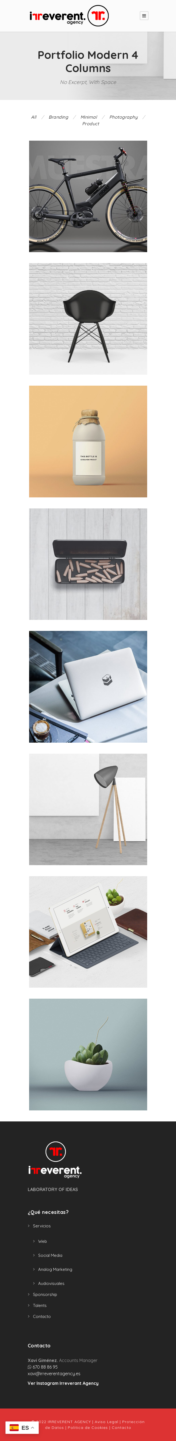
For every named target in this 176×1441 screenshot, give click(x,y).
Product (90, 123)
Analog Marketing (55, 1269)
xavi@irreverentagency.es (54, 1373)
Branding (58, 117)
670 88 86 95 (45, 1367)
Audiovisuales (51, 1283)
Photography (123, 117)
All (34, 117)
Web (42, 1241)
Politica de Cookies (88, 1427)
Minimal (88, 117)
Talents (40, 1305)
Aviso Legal (106, 1421)
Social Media (50, 1255)
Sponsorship (45, 1294)
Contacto (42, 1316)
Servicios (42, 1225)
